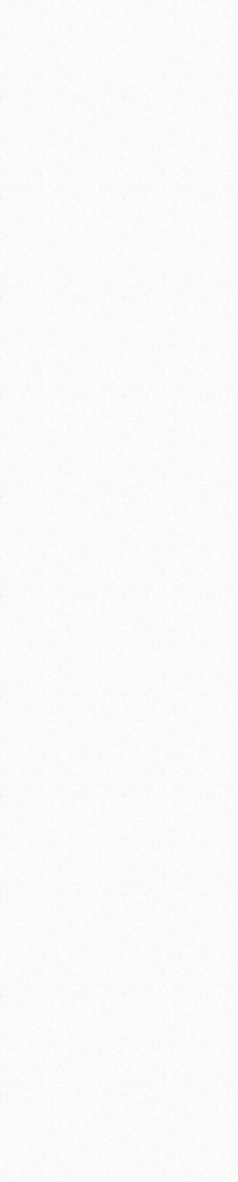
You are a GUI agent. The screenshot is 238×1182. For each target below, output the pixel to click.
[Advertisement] (119, 98)
